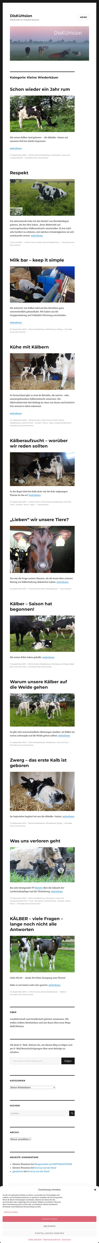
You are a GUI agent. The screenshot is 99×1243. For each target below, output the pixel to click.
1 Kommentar (43, 505)
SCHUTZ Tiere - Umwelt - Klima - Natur (38, 423)
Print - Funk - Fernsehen (33, 901)
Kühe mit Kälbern (29, 347)
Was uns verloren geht (35, 840)
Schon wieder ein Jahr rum (40, 89)
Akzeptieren (49, 1219)
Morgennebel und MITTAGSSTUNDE (53, 1164)
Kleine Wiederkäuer (42, 155)
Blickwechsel (34, 420)
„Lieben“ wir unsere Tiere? (39, 519)
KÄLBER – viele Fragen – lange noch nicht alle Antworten (36, 924)
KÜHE (31, 155)
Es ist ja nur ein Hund (45, 1167)
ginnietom (18, 1171)
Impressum (66, 1239)
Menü (83, 17)
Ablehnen (50, 1226)
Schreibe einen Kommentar (36, 158)
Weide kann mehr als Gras (57, 742)
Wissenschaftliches (63, 423)
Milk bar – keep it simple (37, 260)
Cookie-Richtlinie (35, 1239)
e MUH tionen (30, 242)
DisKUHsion (21, 16)
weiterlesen (16, 148)
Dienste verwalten (11, 1212)
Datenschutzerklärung (52, 1239)
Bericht (39, 888)
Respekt (19, 172)
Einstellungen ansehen (49, 1233)
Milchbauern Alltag (54, 329)
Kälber (63, 992)
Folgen (68, 1061)
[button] (95, 1189)
